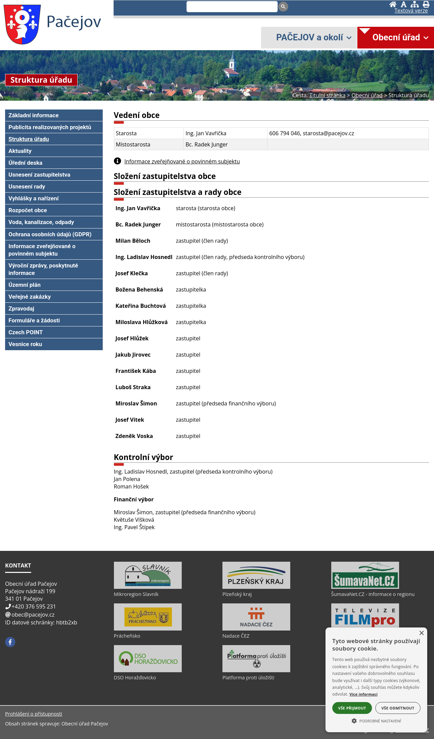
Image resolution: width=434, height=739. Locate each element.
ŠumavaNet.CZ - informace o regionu (373, 594)
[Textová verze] (411, 11)
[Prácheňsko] (148, 629)
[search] (231, 7)
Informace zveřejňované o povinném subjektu (182, 161)
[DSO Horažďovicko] (148, 670)
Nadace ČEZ (236, 636)
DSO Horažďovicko (135, 677)
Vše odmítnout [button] (397, 708)
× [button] (421, 633)
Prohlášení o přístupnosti (33, 714)
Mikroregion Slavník (136, 594)
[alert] (376, 679)
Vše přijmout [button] (352, 708)
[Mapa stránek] (415, 4)
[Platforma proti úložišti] (256, 670)
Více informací (364, 694)
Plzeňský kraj (237, 594)
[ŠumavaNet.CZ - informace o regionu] (365, 587)
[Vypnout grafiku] (404, 4)
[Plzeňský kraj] (256, 587)
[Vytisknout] (426, 4)
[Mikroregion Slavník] (148, 587)
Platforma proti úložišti (248, 677)
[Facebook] (10, 642)
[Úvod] (393, 4)
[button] (376, 720)
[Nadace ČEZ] (256, 629)
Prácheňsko (127, 636)
